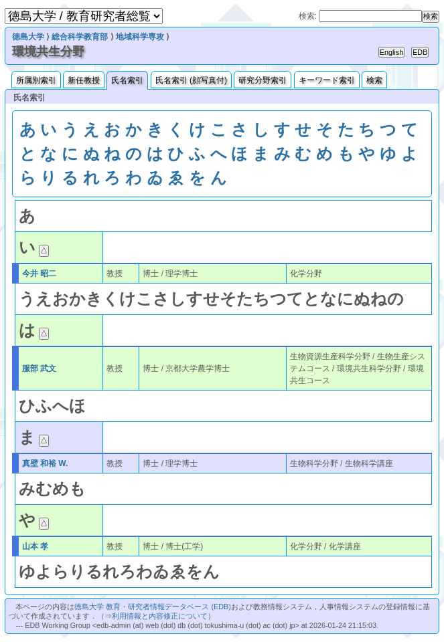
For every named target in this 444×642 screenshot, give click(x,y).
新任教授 (84, 80)
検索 (374, 80)
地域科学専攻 (140, 36)
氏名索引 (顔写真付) (191, 80)
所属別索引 (36, 80)
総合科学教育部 (80, 36)
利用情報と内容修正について (160, 616)
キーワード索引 (327, 80)
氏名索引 (127, 80)
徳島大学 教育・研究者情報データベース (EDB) (152, 607)
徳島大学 (28, 36)
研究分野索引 (262, 80)
